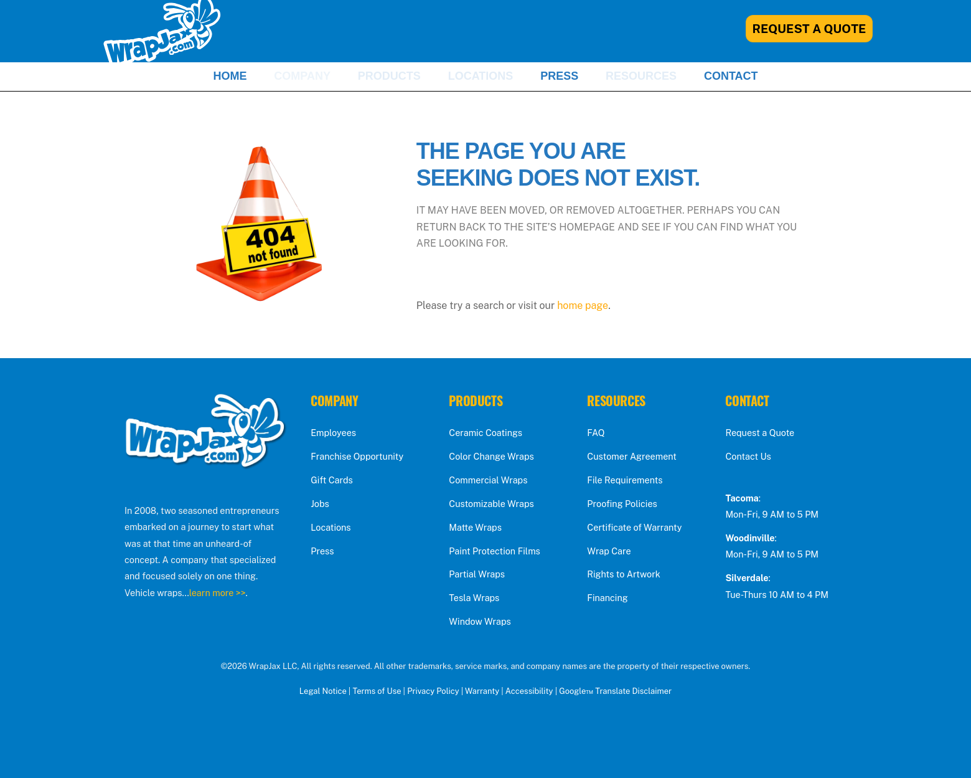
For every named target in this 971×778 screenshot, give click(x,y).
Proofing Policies (622, 503)
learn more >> (217, 592)
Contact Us (748, 456)
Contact (731, 76)
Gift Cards (332, 480)
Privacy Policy (433, 691)
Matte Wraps (475, 527)
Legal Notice (323, 691)
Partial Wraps (477, 574)
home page (582, 305)
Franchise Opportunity (357, 456)
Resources (641, 76)
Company (302, 76)
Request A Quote (809, 29)
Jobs (320, 503)
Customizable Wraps (491, 503)
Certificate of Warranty (634, 527)
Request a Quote (759, 432)
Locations (481, 76)
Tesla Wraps (474, 597)
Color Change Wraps (491, 456)
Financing (607, 597)
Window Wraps (479, 621)
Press (559, 76)
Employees (333, 432)
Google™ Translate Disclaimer (615, 691)
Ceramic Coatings (485, 432)
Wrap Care (609, 551)
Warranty (482, 691)
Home (229, 76)
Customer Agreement (632, 456)
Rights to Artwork (623, 574)
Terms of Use (376, 691)
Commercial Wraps (488, 480)
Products (389, 76)
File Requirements (624, 480)
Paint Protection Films (494, 551)
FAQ (595, 432)
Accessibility (529, 691)
